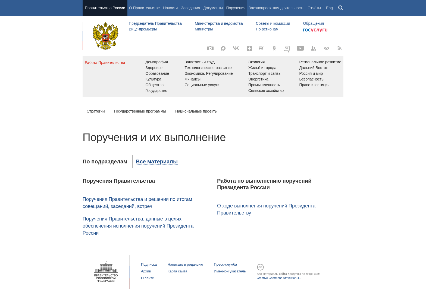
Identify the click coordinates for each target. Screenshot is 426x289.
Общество (155, 85)
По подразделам (105, 161)
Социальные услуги (201, 85)
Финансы (192, 79)
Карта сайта (177, 271)
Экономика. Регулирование (208, 73)
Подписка (149, 264)
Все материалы (157, 161)
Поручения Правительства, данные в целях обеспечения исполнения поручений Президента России (138, 226)
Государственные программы (140, 111)
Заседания (190, 8)
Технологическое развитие (207, 68)
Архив (146, 271)
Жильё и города (262, 68)
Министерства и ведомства (219, 23)
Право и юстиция (314, 85)
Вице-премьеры (143, 29)
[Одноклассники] (274, 48)
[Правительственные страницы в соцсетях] (313, 48)
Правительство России (105, 8)
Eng (329, 8)
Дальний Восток (313, 68)
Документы (213, 8)
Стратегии (96, 111)
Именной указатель (230, 271)
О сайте (147, 278)
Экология (256, 62)
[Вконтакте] (236, 48)
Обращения (313, 23)
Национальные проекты (196, 111)
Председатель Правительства (155, 23)
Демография (157, 62)
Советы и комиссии (273, 23)
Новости (170, 8)
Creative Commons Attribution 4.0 (279, 277)
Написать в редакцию (185, 264)
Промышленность (264, 85)
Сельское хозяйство (266, 90)
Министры (204, 29)
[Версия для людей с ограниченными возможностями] (326, 48)
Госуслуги (315, 30)
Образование (157, 73)
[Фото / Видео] (210, 48)
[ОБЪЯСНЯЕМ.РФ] (287, 48)
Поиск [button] (340, 8)
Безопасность (311, 79)
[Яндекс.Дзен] (249, 48)
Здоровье (154, 68)
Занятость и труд (199, 62)
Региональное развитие (320, 62)
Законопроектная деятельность (276, 8)
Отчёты (314, 8)
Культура (153, 79)
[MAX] (223, 48)
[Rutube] (262, 48)
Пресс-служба (225, 264)
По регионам (267, 29)
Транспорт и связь (264, 73)
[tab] (108, 161)
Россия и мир (311, 73)
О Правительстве (144, 8)
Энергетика (258, 79)
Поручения (235, 8)
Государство (156, 90)
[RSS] (339, 48)
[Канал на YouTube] (300, 48)
